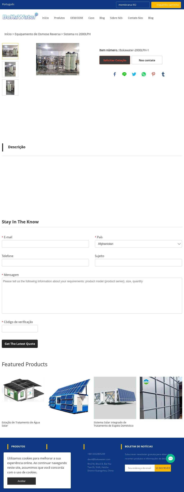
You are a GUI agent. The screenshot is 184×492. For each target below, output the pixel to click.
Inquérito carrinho (168, 4)
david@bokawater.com (99, 459)
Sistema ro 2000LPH (77, 34)
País (99, 237)
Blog (102, 18)
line (124, 74)
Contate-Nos (135, 18)
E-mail (7, 237)
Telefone (7, 256)
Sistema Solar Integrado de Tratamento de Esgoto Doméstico (113, 424)
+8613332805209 (96, 453)
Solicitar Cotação (114, 60)
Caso (91, 18)
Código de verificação (17, 322)
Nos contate (147, 60)
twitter (134, 74)
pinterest (153, 74)
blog (150, 18)
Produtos (59, 18)
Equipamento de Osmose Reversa (38, 34)
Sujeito (99, 256)
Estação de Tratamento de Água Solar (21, 424)
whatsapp (143, 74)
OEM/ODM (76, 18)
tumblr (163, 74)
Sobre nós (116, 18)
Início (45, 18)
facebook (114, 74)
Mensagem (10, 275)
